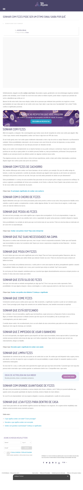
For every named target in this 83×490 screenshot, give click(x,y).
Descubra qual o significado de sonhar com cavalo (27, 347)
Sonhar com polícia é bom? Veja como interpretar (27, 231)
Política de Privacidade (45, 473)
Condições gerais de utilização (58, 473)
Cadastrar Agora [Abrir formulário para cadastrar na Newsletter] (69, 376)
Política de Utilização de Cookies (74, 473)
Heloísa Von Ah (21, 30)
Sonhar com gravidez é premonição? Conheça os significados (23, 426)
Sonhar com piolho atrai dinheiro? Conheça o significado (29, 292)
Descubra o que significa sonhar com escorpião (19, 422)
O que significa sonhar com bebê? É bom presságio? (20, 419)
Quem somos (35, 473)
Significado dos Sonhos (14, 23)
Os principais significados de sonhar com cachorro (27, 191)
